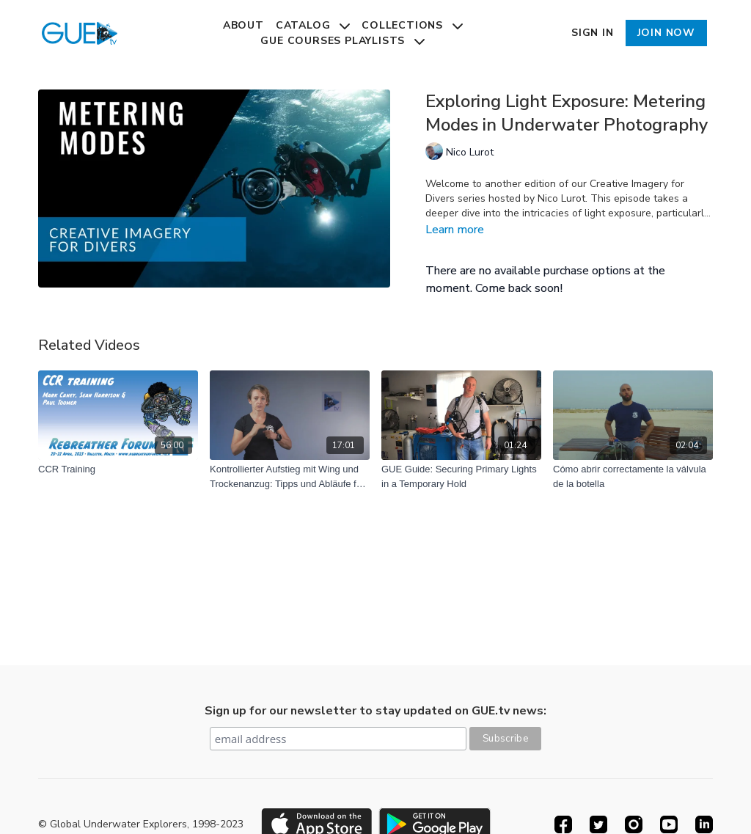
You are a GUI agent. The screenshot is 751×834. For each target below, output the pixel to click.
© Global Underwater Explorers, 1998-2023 (140, 824)
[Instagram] (633, 824)
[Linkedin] (704, 824)
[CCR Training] (118, 469)
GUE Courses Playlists (342, 41)
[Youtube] (669, 824)
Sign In (592, 33)
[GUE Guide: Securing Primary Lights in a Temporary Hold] (461, 476)
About (243, 25)
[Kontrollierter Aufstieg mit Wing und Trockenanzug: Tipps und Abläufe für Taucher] (290, 476)
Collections (412, 25)
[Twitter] (598, 824)
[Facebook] (563, 824)
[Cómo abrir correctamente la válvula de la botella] (633, 476)
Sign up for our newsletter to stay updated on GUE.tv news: (375, 711)
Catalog (313, 25)
